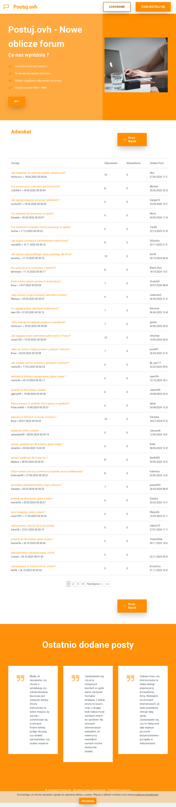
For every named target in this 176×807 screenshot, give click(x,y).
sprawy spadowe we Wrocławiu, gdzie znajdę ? (37, 442)
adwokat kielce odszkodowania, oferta (32, 550)
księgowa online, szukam (25, 428)
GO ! (16, 101)
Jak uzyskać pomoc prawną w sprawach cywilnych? (40, 360)
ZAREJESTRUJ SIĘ (153, 6)
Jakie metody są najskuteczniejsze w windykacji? (38, 320)
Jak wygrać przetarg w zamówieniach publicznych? (40, 238)
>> (107, 582)
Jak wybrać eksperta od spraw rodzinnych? (35, 198)
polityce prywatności (146, 794)
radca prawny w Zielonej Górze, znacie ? (33, 564)
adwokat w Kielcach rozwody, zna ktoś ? (33, 415)
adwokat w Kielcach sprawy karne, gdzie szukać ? (39, 374)
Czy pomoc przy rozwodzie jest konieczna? (35, 184)
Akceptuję (88, 801)
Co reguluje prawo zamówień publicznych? (35, 306)
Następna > (94, 582)
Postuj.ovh (25, 7)
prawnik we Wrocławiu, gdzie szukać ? (32, 496)
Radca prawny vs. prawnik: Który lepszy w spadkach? (40, 401)
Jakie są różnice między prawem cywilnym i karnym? (40, 347)
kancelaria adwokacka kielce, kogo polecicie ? (36, 483)
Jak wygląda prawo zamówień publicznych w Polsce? (41, 333)
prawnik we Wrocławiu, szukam (28, 388)
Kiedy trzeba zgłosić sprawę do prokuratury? (36, 279)
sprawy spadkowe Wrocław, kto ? (29, 455)
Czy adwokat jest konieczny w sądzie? (32, 211)
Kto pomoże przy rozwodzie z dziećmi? (33, 266)
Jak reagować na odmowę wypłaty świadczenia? (38, 170)
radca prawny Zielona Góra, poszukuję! (32, 523)
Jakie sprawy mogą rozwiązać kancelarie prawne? (39, 293)
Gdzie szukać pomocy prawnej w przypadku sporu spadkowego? (47, 469)
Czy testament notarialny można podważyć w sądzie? (41, 225)
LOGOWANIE (117, 6)
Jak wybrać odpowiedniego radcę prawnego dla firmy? (41, 252)
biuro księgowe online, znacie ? (28, 510)
